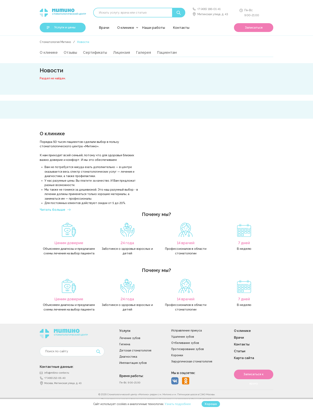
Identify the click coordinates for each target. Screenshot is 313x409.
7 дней (244, 243)
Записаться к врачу (253, 375)
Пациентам (167, 52)
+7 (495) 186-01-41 (209, 9)
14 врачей (185, 243)
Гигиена (124, 344)
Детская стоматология (135, 350)
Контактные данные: (56, 367)
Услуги (124, 331)
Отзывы (70, 52)
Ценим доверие (68, 243)
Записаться (253, 27)
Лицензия (121, 52)
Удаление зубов (182, 336)
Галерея (143, 52)
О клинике (125, 28)
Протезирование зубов (187, 349)
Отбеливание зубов (185, 342)
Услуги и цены (64, 27)
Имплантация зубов (133, 362)
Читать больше (52, 210)
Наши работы (153, 28)
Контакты (181, 28)
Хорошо (211, 404)
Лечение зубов (129, 338)
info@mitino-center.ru (56, 372)
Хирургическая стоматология (191, 361)
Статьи (239, 351)
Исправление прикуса (186, 330)
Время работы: (131, 376)
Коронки (177, 355)
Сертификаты (95, 52)
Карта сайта (244, 358)
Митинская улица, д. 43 (212, 14)
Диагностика (128, 356)
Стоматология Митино (55, 42)
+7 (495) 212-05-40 (54, 378)
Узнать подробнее (178, 404)
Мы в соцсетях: (183, 373)
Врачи (104, 28)
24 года (127, 243)
